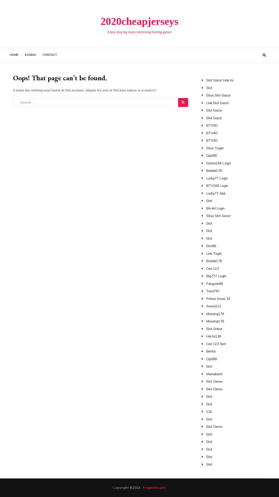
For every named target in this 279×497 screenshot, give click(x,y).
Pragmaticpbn (154, 488)
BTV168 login (217, 186)
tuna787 (213, 291)
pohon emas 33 (218, 299)
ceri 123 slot (216, 344)
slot (209, 88)
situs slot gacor (218, 95)
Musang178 (215, 314)
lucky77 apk (215, 193)
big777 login (216, 276)
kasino (30, 55)
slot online (214, 329)
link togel (214, 253)
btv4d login (215, 208)
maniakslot (214, 374)
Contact (50, 55)
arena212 (213, 306)
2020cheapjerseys (139, 21)
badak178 (214, 171)
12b (209, 411)
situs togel (214, 148)
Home (14, 55)
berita (211, 351)
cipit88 (211, 155)
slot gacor (214, 110)
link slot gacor (217, 103)
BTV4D (212, 125)
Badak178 (214, 261)
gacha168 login (218, 163)
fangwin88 (214, 284)
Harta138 (213, 336)
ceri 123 (212, 269)
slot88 (211, 246)
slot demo (214, 381)
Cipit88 (211, 359)
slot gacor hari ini (219, 80)
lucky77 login (217, 178)
